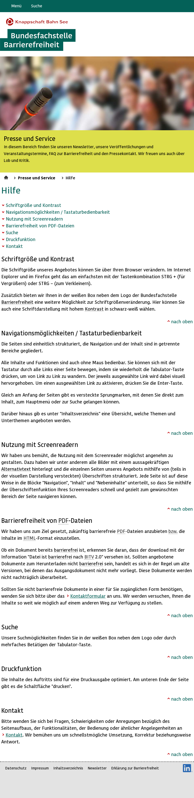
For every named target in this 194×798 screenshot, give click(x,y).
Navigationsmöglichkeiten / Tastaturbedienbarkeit (58, 211)
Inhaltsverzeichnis (68, 768)
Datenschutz (16, 768)
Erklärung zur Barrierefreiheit (135, 768)
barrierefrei (66, 549)
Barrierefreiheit (17, 302)
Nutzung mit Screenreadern (34, 218)
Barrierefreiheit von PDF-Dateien (40, 225)
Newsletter (97, 768)
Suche (36, 5)
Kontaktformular (88, 595)
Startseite (7, 177)
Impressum (40, 768)
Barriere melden (169, 6)
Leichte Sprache (188, 6)
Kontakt (14, 246)
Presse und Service (36, 177)
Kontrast (94, 308)
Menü (16, 5)
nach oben (182, 321)
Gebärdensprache (178, 6)
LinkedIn (188, 768)
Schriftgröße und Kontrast (33, 205)
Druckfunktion (20, 239)
